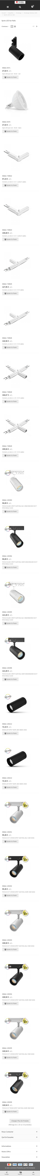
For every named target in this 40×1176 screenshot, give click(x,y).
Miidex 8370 (6, 122)
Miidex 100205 (7, 1048)
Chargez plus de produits (20, 1121)
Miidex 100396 (7, 668)
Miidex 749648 (7, 392)
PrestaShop (20, 1168)
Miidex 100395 (7, 612)
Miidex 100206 (7, 1102)
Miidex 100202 (7, 886)
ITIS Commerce (30, 1168)
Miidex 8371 (6, 68)
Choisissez (5, 26)
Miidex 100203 (7, 940)
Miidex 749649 (7, 446)
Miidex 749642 (7, 176)
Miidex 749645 (7, 284)
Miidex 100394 (7, 556)
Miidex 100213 (7, 778)
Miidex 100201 (7, 832)
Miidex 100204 (7, 994)
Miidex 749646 (7, 338)
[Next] (36, 26)
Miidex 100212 (7, 724)
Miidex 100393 (7, 500)
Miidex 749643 (7, 230)
